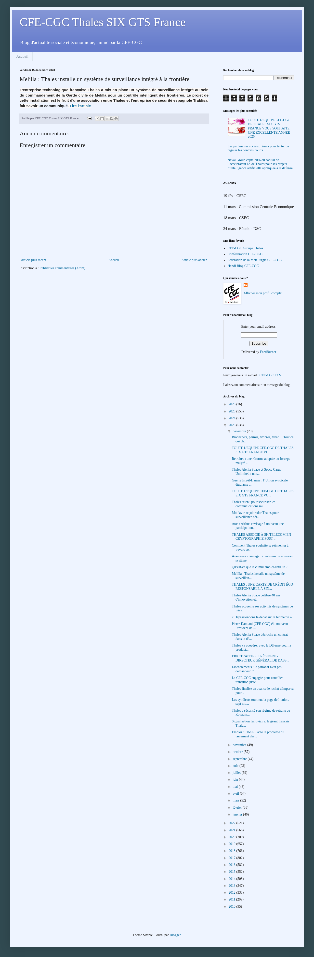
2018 (232, 851)
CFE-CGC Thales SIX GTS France (102, 21)
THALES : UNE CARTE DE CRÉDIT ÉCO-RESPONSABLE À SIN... (263, 587)
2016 (232, 865)
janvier (238, 814)
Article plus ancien (194, 260)
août (236, 766)
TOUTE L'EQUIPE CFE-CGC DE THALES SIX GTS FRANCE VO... (263, 450)
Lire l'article (80, 106)
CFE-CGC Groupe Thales (245, 248)
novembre (240, 745)
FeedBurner (268, 352)
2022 (232, 823)
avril (236, 793)
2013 (232, 885)
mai (236, 786)
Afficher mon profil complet (263, 293)
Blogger (175, 935)
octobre (238, 752)
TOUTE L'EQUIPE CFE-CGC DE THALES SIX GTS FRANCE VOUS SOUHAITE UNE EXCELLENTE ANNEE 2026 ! (269, 128)
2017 (232, 858)
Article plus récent (33, 260)
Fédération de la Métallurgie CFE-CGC (255, 260)
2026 (232, 404)
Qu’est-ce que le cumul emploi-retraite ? (260, 567)
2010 (232, 906)
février (238, 807)
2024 (232, 418)
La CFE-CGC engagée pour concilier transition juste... (257, 680)
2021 (232, 830)
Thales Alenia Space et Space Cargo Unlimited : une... (256, 472)
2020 (232, 837)
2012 (232, 892)
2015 (232, 871)
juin (236, 779)
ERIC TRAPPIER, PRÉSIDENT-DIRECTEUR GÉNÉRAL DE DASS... (260, 658)
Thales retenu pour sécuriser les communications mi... (253, 504)
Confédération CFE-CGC (245, 254)
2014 (232, 879)
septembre (240, 759)
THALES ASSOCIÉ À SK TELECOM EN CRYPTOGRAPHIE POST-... (261, 537)
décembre (240, 431)
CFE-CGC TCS (270, 375)
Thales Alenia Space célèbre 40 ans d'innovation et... (256, 597)
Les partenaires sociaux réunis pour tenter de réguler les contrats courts (258, 148)
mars (236, 800)
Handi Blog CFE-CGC (243, 266)
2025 (232, 411)
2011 (232, 899)
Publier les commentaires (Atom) (62, 268)
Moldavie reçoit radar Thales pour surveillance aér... (255, 515)
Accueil (22, 56)
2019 (232, 844)
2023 (232, 425)
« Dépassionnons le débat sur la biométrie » (262, 617)
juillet (237, 772)
